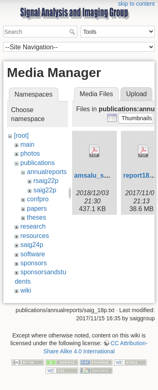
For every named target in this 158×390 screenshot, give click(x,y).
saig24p (31, 244)
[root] (21, 135)
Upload (136, 93)
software (32, 254)
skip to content (136, 3)
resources (34, 235)
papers (37, 208)
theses (36, 217)
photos (30, 153)
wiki (25, 290)
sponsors (33, 263)
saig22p (44, 190)
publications (37, 162)
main (27, 144)
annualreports (47, 171)
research (33, 226)
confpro (37, 199)
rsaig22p (45, 180)
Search (73, 32)
